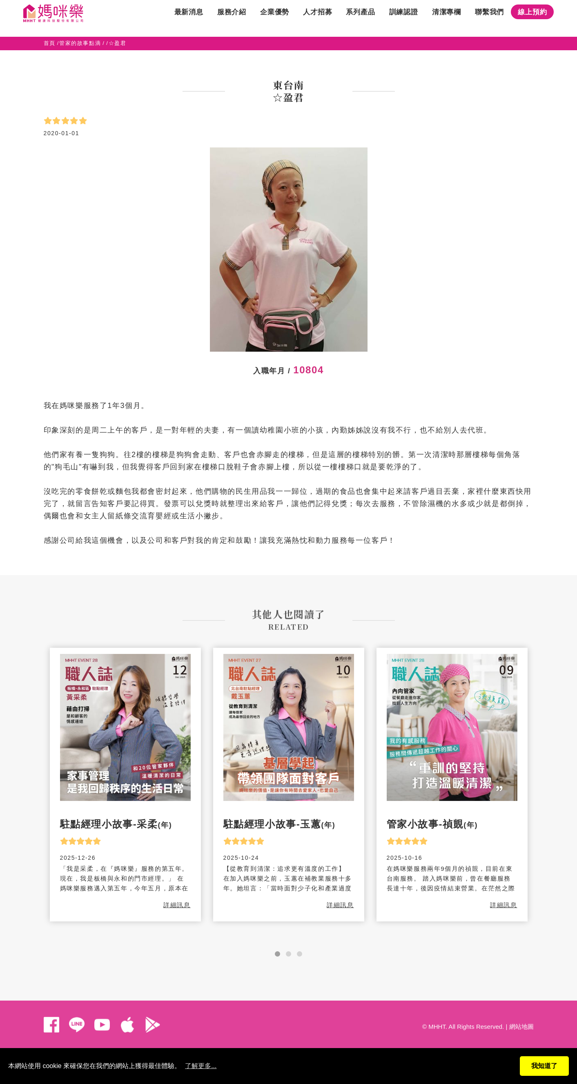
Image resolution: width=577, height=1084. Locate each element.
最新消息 (188, 18)
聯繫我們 (489, 18)
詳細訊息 (176, 904)
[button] (277, 954)
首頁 (50, 43)
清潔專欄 (446, 18)
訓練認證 (403, 18)
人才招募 (317, 18)
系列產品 (360, 18)
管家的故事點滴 (80, 43)
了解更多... (200, 1065)
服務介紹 (231, 18)
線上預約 (532, 18)
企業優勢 (274, 18)
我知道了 (544, 1065)
